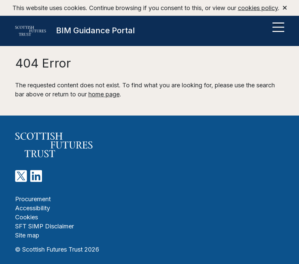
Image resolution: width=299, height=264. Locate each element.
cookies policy (258, 7)
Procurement (33, 199)
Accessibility (32, 208)
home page (104, 94)
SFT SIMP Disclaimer (44, 226)
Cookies (26, 217)
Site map (27, 235)
